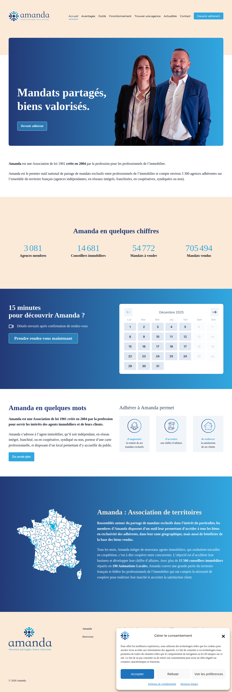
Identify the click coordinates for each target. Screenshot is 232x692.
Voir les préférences (208, 674)
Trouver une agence (148, 16)
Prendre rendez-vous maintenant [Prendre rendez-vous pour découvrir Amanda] (43, 338)
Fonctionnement (120, 16)
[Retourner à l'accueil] (29, 16)
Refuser (173, 674)
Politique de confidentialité (162, 684)
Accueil (73, 16)
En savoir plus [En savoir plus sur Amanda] (21, 456)
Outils (102, 16)
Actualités (170, 16)
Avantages (88, 16)
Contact (185, 16)
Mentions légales (189, 684)
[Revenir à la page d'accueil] (30, 638)
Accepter (137, 674)
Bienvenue (87, 636)
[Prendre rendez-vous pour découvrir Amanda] (171, 338)
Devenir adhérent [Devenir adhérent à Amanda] (32, 126)
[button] (223, 635)
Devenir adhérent (208, 16)
